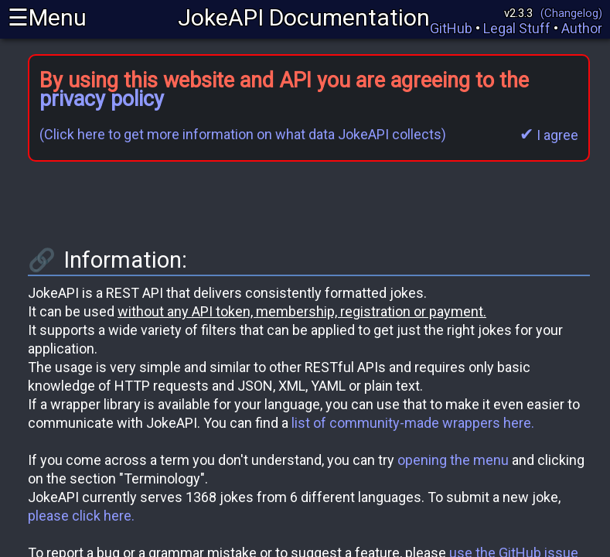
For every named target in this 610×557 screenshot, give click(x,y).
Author (581, 28)
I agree (549, 135)
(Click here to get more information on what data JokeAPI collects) (242, 134)
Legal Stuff (516, 28)
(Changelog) (571, 13)
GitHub (451, 28)
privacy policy (101, 99)
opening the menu (453, 460)
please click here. (81, 515)
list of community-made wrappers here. (412, 423)
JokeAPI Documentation (304, 17)
